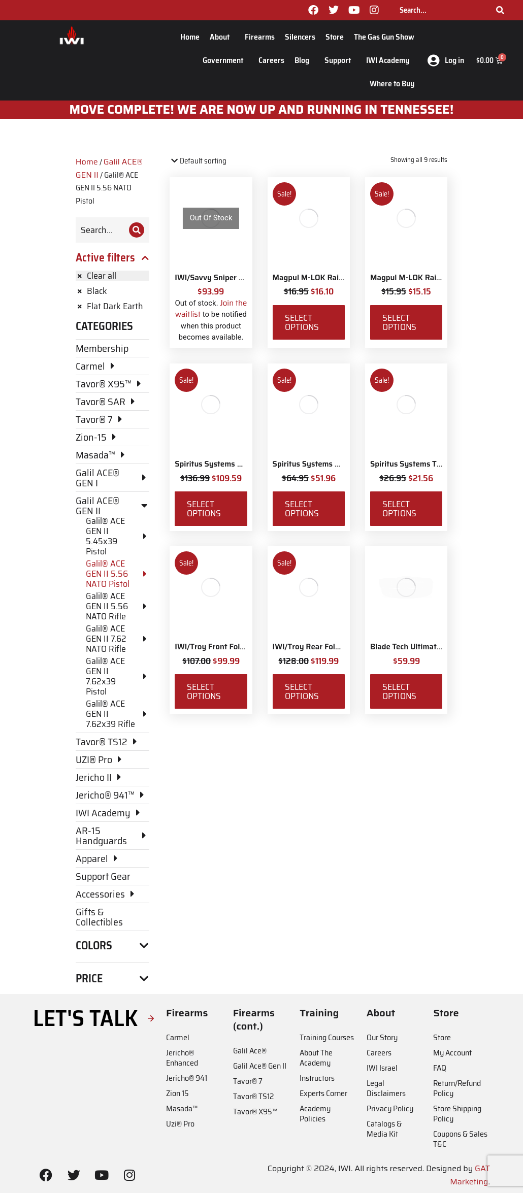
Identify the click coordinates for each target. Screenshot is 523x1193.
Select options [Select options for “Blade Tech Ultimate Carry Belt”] (399, 691)
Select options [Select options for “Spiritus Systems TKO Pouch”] (399, 508)
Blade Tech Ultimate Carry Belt (424, 647)
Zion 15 (177, 1093)
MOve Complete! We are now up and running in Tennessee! (262, 109)
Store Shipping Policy (457, 1113)
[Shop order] (213, 161)
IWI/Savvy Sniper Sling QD (222, 278)
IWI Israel (382, 1068)
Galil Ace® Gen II (259, 1065)
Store (334, 36)
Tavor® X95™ (255, 1111)
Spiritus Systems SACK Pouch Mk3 (334, 464)
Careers (271, 60)
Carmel (177, 1037)
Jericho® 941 (186, 1078)
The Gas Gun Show (384, 36)
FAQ (439, 1068)
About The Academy (316, 1057)
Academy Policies (315, 1113)
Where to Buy (392, 83)
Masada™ (182, 1108)
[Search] (500, 10)
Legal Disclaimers (386, 1088)
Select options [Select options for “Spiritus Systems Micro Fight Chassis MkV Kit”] (204, 508)
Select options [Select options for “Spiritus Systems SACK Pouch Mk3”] (302, 508)
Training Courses (327, 1037)
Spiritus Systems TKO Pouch (420, 464)
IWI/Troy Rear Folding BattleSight (333, 647)
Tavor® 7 (248, 1081)
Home (190, 36)
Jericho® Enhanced (182, 1057)
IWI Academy (390, 60)
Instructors (317, 1078)
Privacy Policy (390, 1108)
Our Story (382, 1037)
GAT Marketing (470, 1175)
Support (340, 60)
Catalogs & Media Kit (384, 1128)
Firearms (260, 36)
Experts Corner (323, 1093)
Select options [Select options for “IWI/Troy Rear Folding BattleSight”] (302, 691)
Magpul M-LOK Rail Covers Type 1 (332, 278)
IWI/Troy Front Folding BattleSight (236, 647)
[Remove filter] (113, 276)
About (222, 36)
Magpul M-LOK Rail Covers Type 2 (430, 278)
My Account (452, 1052)
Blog (304, 60)
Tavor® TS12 (253, 1096)
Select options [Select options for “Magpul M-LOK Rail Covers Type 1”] (302, 322)
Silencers (300, 36)
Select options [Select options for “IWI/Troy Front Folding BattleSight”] (204, 691)
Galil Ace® (250, 1050)
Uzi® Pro (180, 1123)
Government (225, 60)
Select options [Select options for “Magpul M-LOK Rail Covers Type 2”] (399, 322)
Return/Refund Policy (457, 1088)
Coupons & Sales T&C (460, 1139)
